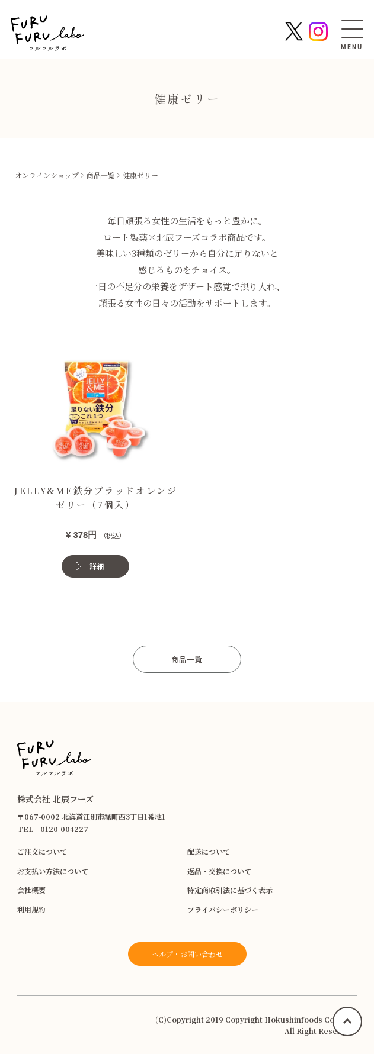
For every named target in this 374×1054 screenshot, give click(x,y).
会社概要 (31, 890)
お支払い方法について (52, 871)
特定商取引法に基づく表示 (230, 890)
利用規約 (31, 909)
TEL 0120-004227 (52, 829)
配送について (208, 851)
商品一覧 (187, 659)
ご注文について (42, 851)
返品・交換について (219, 871)
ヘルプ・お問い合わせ (187, 954)
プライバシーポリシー (222, 909)
